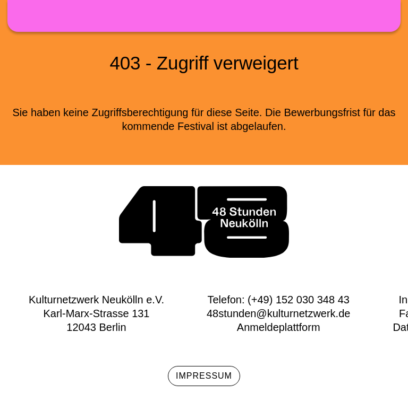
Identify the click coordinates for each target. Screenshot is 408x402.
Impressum (204, 375)
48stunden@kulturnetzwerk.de (278, 313)
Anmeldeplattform (278, 327)
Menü (385, 15)
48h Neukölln (204, 16)
